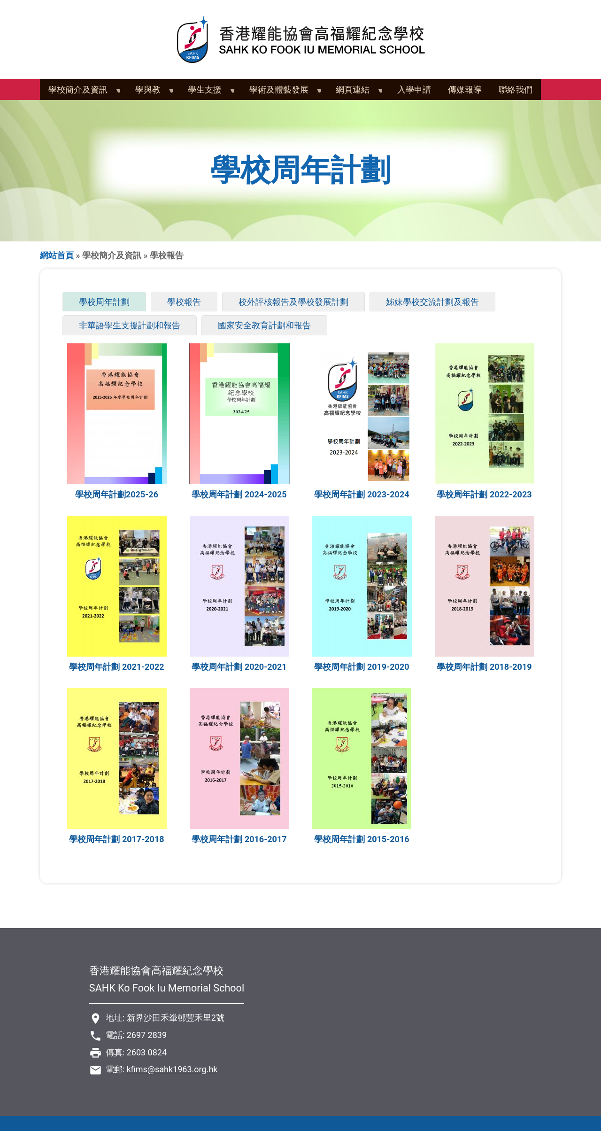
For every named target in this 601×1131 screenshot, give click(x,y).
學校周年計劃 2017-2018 (116, 839)
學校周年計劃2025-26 (116, 494)
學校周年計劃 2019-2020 (361, 667)
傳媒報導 (465, 89)
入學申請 (414, 89)
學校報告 (184, 302)
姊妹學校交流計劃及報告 (432, 302)
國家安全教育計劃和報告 (264, 325)
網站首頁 (57, 255)
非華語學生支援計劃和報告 (129, 325)
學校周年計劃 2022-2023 (484, 494)
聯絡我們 (515, 89)
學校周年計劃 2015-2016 (361, 839)
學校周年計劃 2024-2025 (239, 494)
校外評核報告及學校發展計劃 (293, 302)
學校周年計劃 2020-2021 (239, 667)
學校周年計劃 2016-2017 (239, 839)
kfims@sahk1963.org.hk (172, 1069)
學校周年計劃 (108, 302)
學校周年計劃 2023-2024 (361, 494)
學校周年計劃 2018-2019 (484, 667)
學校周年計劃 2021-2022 (116, 667)
